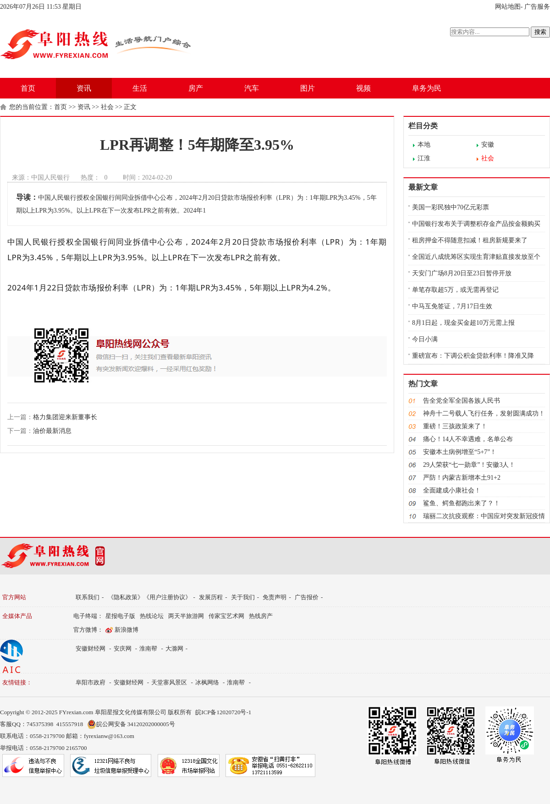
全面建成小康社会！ (452, 490)
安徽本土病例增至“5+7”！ (459, 451)
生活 (139, 88)
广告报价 (307, 597)
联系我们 (87, 597)
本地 (424, 144)
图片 (307, 88)
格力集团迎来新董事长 (65, 417)
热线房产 (261, 616)
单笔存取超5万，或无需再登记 (455, 289)
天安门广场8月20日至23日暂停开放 (462, 273)
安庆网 (123, 648)
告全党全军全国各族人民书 (461, 400)
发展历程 (211, 597)
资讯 (84, 88)
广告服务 (537, 6)
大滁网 (174, 648)
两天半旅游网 (186, 616)
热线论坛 (152, 616)
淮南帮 (148, 648)
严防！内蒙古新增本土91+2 (461, 477)
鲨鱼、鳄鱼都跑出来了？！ (461, 503)
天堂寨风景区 (169, 682)
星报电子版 (120, 616)
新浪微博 (126, 629)
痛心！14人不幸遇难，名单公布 (468, 439)
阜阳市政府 (90, 682)
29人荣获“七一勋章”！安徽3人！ (469, 464)
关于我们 (243, 597)
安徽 (487, 144)
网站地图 (508, 6)
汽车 (251, 88)
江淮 (424, 158)
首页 (28, 88)
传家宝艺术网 (226, 616)
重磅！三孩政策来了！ (455, 426)
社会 (107, 107)
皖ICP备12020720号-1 (223, 712)
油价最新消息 (52, 430)
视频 (363, 88)
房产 (195, 88)
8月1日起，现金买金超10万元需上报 (463, 322)
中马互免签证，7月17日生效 (452, 306)
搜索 (540, 31)
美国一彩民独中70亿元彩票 (450, 207)
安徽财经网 (90, 648)
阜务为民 (426, 88)
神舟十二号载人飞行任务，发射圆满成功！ (484, 413)
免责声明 (274, 597)
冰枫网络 (207, 682)
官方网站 (14, 597)
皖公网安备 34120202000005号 (131, 724)
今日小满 (425, 339)
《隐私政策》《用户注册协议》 (149, 597)
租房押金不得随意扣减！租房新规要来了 (470, 240)
